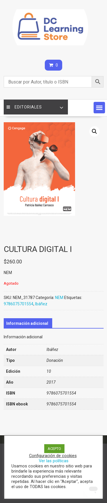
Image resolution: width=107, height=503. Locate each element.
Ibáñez (41, 304)
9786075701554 (18, 304)
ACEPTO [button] (54, 448)
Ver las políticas (53, 460)
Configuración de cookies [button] (53, 455)
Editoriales (24, 107)
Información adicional (27, 323)
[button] (99, 107)
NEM (59, 297)
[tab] (27, 323)
